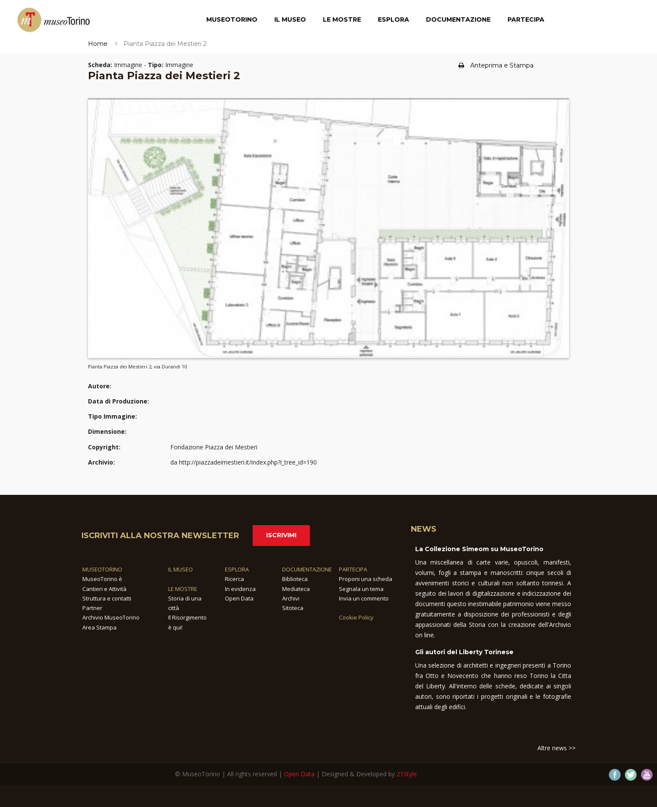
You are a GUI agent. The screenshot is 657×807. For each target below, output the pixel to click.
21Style (407, 774)
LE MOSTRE (182, 589)
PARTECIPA (353, 569)
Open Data (239, 598)
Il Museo (290, 19)
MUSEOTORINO (102, 569)
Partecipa (525, 19)
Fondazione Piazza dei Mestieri (213, 447)
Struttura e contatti (106, 598)
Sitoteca (292, 608)
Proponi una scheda (365, 579)
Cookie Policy (356, 617)
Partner (92, 608)
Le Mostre (342, 19)
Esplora (393, 19)
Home (97, 44)
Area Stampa (99, 627)
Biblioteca (295, 579)
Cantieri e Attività (104, 589)
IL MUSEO (180, 569)
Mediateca (296, 589)
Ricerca (234, 579)
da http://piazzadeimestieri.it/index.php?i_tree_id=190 (243, 462)
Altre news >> (556, 748)
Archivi (290, 598)
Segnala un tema (361, 589)
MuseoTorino (231, 19)
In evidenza (240, 589)
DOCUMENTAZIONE (307, 569)
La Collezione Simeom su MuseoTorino (479, 549)
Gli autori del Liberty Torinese (464, 652)
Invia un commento (364, 598)
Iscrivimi (281, 535)
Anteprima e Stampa (496, 65)
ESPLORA (237, 569)
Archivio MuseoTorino (111, 617)
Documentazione (458, 19)
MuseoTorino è (102, 579)
